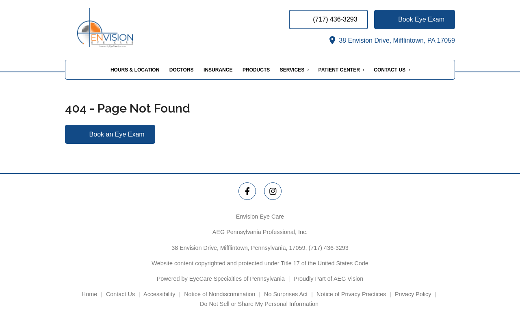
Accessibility (159, 294)
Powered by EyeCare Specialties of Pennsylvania (221, 278)
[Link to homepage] (110, 28)
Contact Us (389, 70)
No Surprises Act (286, 294)
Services (292, 70)
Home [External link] (89, 294)
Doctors (181, 70)
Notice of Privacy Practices (351, 294)
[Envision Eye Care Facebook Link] (247, 191)
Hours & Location (134, 70)
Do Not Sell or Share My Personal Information (260, 304)
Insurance (218, 70)
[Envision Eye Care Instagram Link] (273, 191)
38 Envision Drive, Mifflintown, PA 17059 (391, 40)
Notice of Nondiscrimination (219, 294)
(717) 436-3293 (328, 248)
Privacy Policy (413, 294)
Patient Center (339, 70)
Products (256, 70)
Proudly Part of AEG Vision (329, 278)
